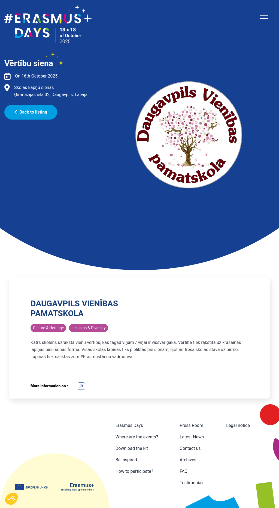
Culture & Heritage (48, 328)
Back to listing (30, 112)
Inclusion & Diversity (88, 328)
